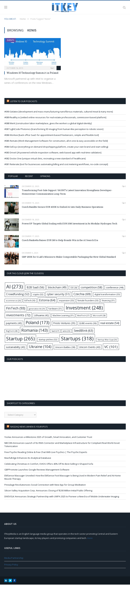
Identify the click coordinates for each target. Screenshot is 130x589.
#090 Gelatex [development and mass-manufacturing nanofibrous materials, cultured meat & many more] (58, 116)
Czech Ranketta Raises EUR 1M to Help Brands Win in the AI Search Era (60, 244)
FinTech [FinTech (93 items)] (15, 312)
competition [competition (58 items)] (91, 292)
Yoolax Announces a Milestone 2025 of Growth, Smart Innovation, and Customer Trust (48, 441)
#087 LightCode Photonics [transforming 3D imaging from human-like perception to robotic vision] (53, 133)
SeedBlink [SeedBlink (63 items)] (83, 335)
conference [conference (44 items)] (115, 291)
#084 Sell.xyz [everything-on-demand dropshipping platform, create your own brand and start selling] (56, 151)
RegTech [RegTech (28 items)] (11, 335)
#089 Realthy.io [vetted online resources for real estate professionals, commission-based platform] (55, 121)
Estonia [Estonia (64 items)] (47, 305)
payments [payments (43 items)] (14, 327)
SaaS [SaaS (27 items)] (55, 335)
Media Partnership (13, 562)
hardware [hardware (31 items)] (55, 313)
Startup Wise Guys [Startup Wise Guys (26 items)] (107, 344)
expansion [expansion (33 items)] (66, 305)
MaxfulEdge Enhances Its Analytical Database (27, 462)
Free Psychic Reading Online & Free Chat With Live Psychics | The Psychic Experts (45, 456)
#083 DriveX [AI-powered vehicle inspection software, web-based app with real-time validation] (52, 156)
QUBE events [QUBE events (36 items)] (87, 327)
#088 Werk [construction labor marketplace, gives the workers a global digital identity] (48, 127)
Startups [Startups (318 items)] (77, 343)
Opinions (45, 180)
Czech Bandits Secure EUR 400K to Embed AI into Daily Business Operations (62, 211)
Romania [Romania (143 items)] (34, 334)
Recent (29, 180)
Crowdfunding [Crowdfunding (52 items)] (17, 298)
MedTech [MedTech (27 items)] (83, 320)
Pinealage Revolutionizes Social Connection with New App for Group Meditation (45, 489)
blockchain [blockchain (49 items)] (57, 292)
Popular (13, 180)
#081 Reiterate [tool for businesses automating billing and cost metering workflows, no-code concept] (56, 168)
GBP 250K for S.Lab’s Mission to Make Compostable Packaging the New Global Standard (69, 261)
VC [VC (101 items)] (111, 351)
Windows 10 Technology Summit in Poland (32, 77)
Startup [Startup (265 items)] (20, 343)
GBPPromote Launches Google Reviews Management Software (36, 474)
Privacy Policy (11, 568)
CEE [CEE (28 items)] (73, 292)
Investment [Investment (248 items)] (84, 312)
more (90, 542)
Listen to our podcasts (23, 105)
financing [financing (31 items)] (108, 305)
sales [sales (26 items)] (66, 335)
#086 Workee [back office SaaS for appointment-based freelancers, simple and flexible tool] (51, 139)
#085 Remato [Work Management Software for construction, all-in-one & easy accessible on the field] (56, 145)
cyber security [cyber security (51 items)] (58, 298)
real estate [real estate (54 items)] (109, 327)
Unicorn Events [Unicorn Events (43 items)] (89, 351)
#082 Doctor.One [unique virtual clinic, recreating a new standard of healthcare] (45, 162)
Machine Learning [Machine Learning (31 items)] (63, 319)
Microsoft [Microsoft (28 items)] (99, 320)
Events (10, 44)
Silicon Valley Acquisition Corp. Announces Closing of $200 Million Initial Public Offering (48, 494)
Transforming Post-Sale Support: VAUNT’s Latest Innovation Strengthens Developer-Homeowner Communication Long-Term (67, 196)
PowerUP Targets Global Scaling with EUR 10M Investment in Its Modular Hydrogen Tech (69, 227)
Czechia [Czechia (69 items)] (82, 298)
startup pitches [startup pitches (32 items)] (48, 344)
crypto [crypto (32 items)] (38, 298)
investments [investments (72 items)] (18, 319)
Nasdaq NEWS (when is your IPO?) (28, 431)
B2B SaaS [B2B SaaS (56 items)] (35, 292)
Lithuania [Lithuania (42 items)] (41, 319)
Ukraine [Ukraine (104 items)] (40, 351)
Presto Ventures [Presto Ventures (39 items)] (64, 327)
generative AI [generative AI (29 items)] (37, 313)
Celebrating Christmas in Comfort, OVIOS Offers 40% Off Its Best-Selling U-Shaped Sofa (48, 468)
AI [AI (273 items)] (14, 291)
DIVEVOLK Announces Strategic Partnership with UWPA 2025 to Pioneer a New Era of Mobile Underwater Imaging (61, 500)
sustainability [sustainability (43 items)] (15, 351)
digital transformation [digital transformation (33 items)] (107, 298)
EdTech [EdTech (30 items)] (29, 305)
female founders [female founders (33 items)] (88, 305)
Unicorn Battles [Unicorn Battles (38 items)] (65, 351)
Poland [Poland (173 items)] (37, 327)
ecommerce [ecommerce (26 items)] (13, 305)
